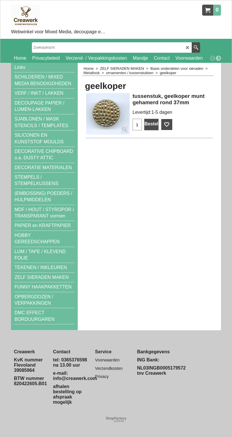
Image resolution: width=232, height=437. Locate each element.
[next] (218, 58)
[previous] (212, 58)
